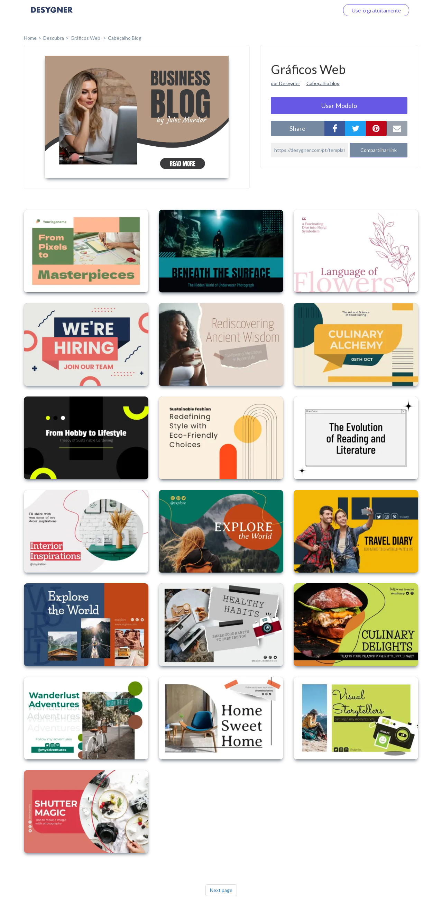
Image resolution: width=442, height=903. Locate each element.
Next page (221, 890)
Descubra (53, 38)
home (30, 38)
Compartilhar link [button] (378, 150)
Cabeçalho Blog (124, 38)
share (297, 128)
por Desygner (285, 83)
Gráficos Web (86, 38)
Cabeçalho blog (323, 83)
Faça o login (316, 10)
